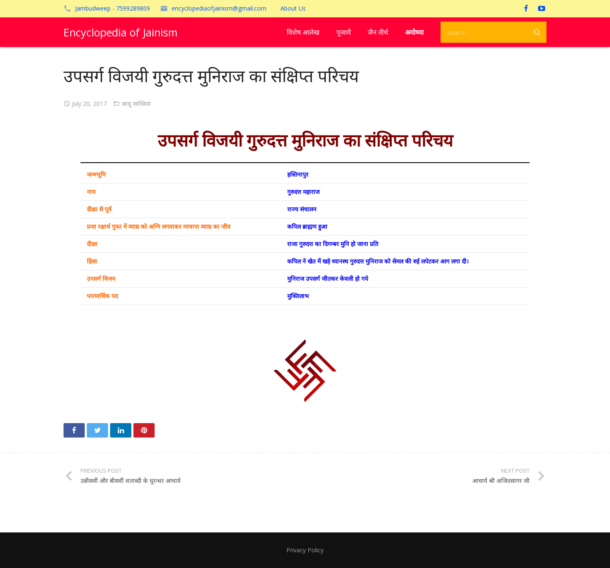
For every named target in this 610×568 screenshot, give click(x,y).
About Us (293, 8)
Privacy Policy (305, 550)
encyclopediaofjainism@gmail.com (219, 8)
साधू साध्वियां (136, 104)
